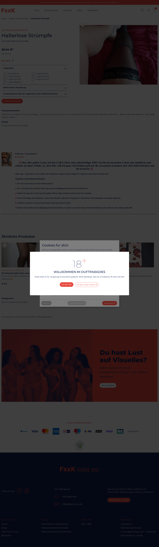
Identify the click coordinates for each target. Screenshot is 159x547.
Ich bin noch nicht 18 (87, 284)
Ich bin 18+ (66, 284)
